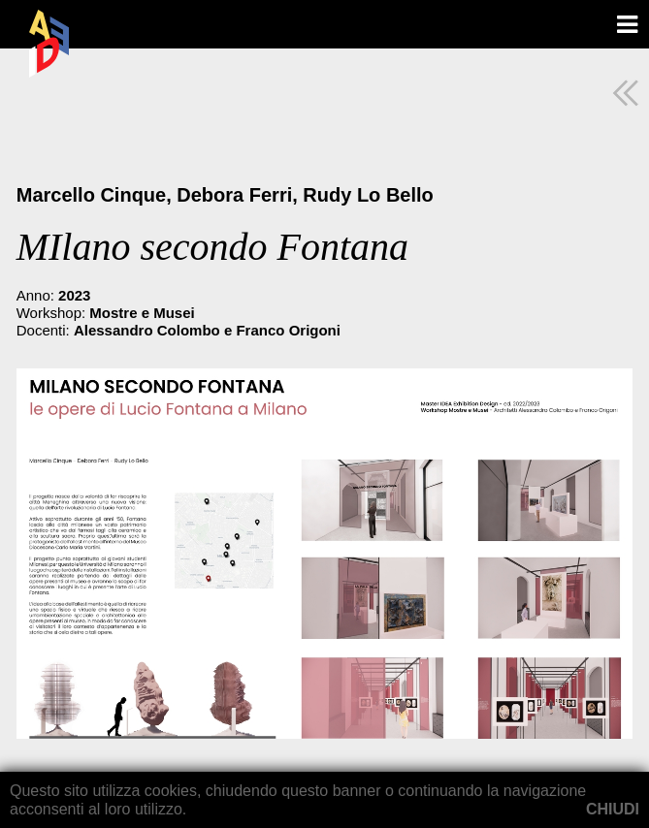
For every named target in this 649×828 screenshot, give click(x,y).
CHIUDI (612, 809)
